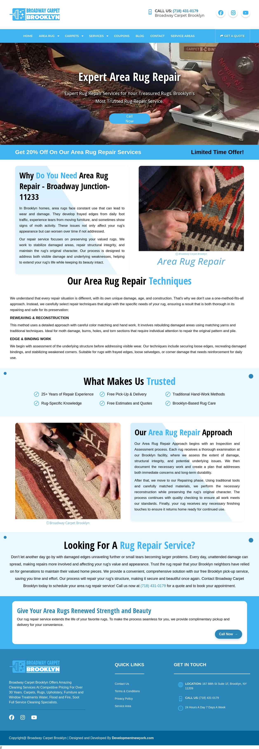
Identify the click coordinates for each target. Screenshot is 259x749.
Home (28, 34)
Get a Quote (232, 34)
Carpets (72, 34)
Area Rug (47, 34)
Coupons (121, 34)
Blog (140, 34)
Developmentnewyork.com (133, 736)
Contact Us (122, 682)
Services (96, 34)
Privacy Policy (124, 697)
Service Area (123, 704)
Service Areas (183, 34)
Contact (157, 34)
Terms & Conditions (127, 690)
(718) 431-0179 (153, 584)
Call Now (228, 632)
